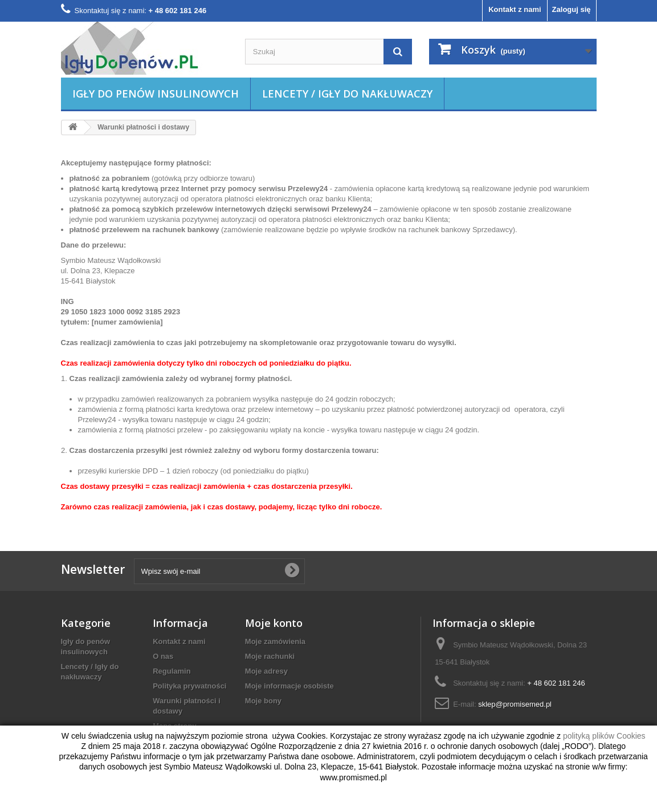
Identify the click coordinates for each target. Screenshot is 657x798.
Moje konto (274, 623)
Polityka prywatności (189, 686)
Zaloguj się (571, 9)
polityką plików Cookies (604, 735)
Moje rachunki (270, 656)
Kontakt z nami (514, 9)
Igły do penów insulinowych (155, 93)
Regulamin (171, 671)
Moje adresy (266, 671)
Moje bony (263, 700)
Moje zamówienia (275, 641)
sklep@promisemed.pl (515, 704)
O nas (163, 656)
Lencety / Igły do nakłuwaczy (347, 93)
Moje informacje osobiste (289, 686)
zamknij (22, 761)
